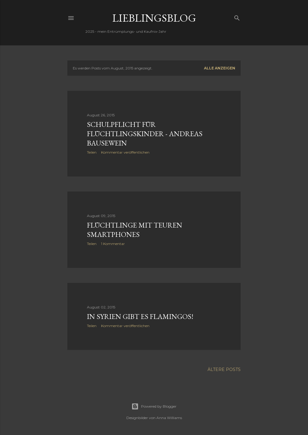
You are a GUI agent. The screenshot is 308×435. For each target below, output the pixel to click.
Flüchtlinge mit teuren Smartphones (134, 229)
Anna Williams (169, 417)
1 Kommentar (113, 243)
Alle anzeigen (219, 68)
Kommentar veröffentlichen (125, 152)
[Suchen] (237, 17)
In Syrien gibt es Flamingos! (140, 316)
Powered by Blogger (154, 406)
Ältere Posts (224, 369)
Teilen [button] (92, 152)
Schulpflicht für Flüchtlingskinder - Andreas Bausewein (144, 134)
